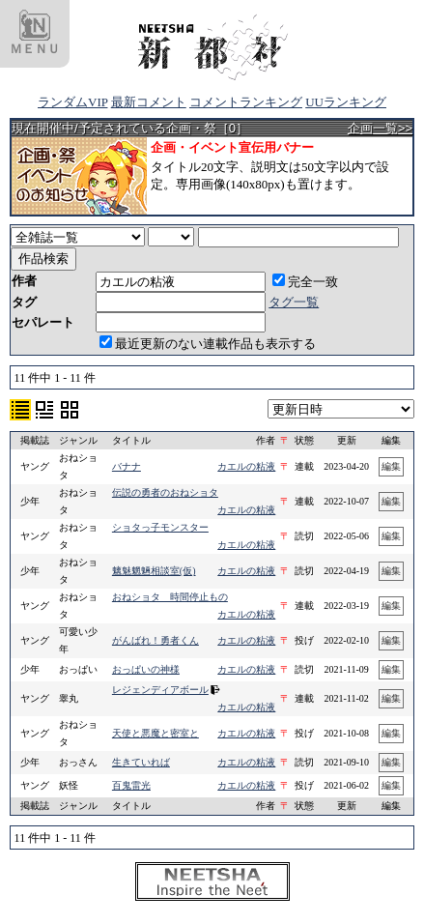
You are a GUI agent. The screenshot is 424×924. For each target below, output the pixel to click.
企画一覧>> (380, 128)
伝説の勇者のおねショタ (165, 492)
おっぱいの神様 (146, 669)
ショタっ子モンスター (160, 527)
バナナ (126, 466)
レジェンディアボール (160, 689)
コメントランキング (245, 102)
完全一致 (305, 281)
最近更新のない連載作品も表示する (207, 343)
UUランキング (345, 102)
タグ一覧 (294, 302)
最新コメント (148, 102)
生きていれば (141, 762)
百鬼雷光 (131, 785)
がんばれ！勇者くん (155, 640)
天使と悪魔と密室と (155, 733)
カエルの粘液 (246, 466)
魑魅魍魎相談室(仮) (154, 570)
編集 (391, 466)
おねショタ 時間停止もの (170, 597)
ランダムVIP (72, 102)
